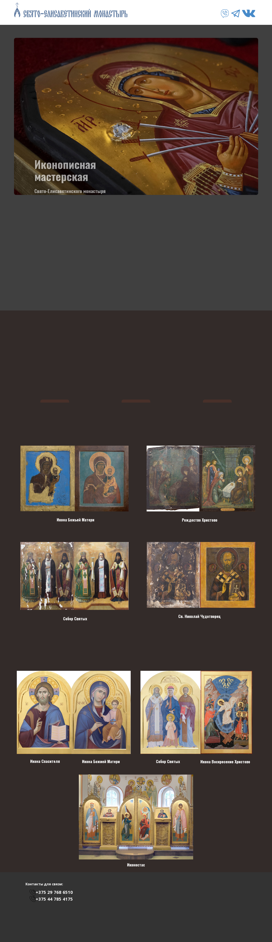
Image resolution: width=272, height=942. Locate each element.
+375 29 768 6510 (54, 892)
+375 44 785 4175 (54, 899)
